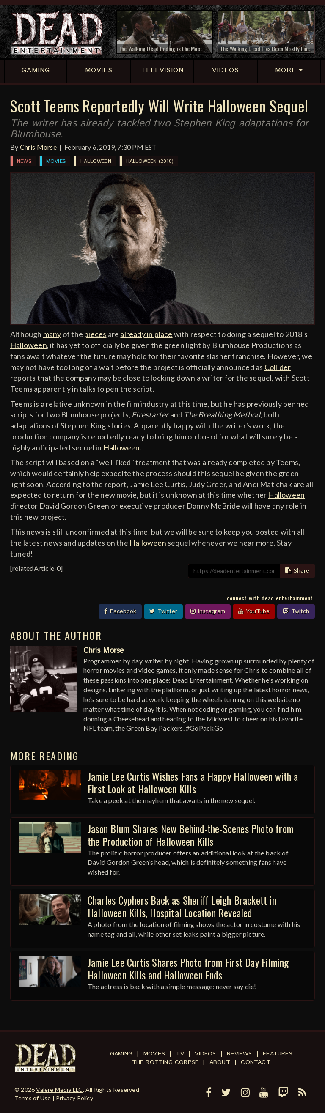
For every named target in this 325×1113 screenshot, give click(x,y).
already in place (146, 334)
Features (277, 1054)
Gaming (121, 1054)
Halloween (95, 161)
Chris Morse (38, 147)
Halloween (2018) (150, 161)
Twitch (296, 611)
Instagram (207, 611)
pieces (95, 334)
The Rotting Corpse (165, 1062)
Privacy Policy (74, 1098)
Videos (205, 1054)
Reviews (239, 1054)
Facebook (120, 611)
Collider (277, 367)
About (219, 1062)
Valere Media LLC (59, 1089)
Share (297, 571)
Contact (255, 1062)
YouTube (254, 611)
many (52, 334)
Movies (56, 161)
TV (180, 1054)
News (24, 161)
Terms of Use (32, 1098)
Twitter (163, 611)
